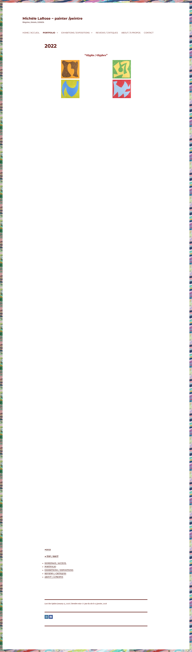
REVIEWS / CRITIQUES (107, 33)
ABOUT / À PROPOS (130, 33)
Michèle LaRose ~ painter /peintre (53, 18)
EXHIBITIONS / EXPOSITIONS (75, 33)
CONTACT (148, 33)
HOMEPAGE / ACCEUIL (55, 563)
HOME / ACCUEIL (31, 33)
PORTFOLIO (49, 33)
